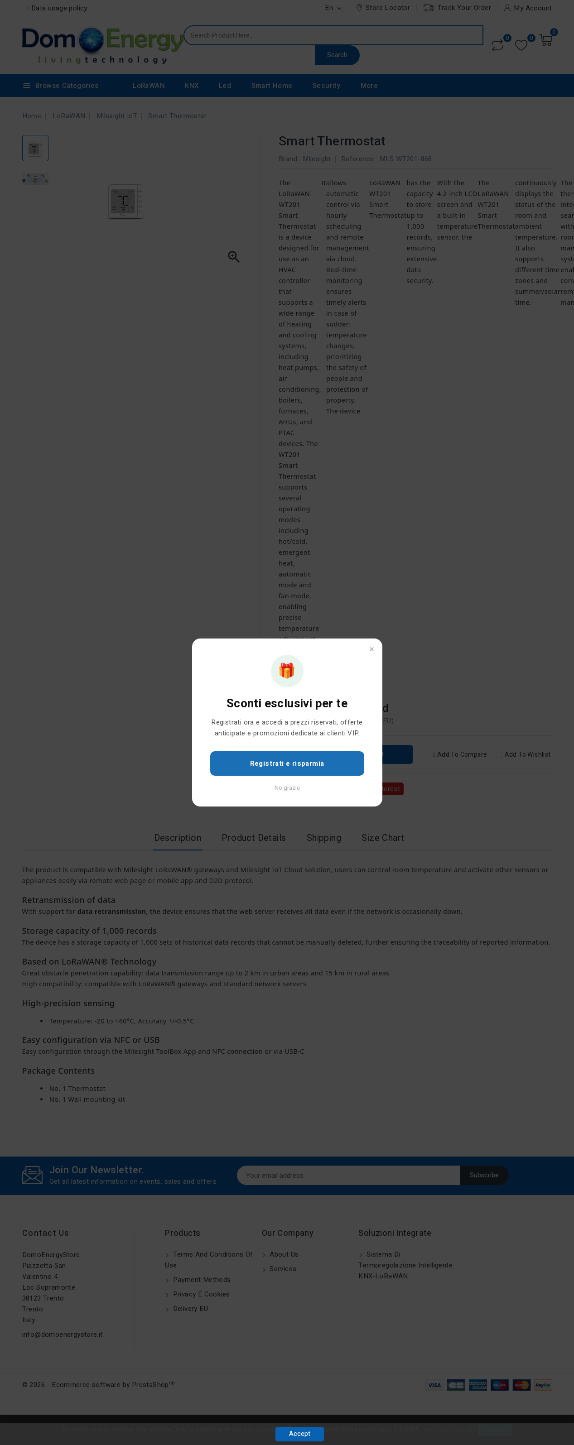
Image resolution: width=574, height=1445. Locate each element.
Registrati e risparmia (287, 763)
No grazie (287, 787)
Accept (299, 1434)
